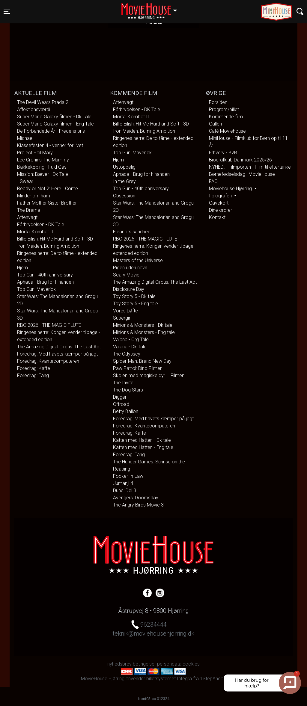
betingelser (144, 664)
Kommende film (226, 117)
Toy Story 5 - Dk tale (134, 296)
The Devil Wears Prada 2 (42, 102)
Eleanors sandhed (132, 232)
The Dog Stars (128, 390)
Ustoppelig (124, 167)
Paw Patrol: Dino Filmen (137, 368)
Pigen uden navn (130, 267)
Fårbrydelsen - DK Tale (40, 224)
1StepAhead (213, 678)
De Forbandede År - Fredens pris (51, 131)
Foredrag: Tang (33, 375)
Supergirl (122, 318)
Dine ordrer (220, 210)
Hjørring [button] (152, 8)
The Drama (28, 210)
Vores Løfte (125, 311)
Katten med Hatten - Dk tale (142, 440)
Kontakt (217, 217)
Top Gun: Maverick (36, 289)
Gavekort (218, 203)
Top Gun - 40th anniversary (45, 275)
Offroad (121, 404)
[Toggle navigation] (7, 11)
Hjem (22, 267)
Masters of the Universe (138, 260)
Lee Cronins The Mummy (43, 160)
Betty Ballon (125, 411)
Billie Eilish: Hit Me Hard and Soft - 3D (55, 239)
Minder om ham (33, 196)
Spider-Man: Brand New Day (142, 361)
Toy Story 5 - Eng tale (135, 303)
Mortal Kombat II (35, 232)
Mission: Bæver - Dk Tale (42, 174)
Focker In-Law (128, 476)
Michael (25, 138)
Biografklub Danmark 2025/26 (240, 160)
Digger (120, 397)
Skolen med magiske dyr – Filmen (148, 375)
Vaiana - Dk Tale (130, 347)
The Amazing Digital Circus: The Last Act (59, 347)
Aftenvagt (27, 217)
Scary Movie (126, 275)
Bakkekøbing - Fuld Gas (42, 167)
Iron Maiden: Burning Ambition (48, 246)
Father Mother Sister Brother (47, 203)
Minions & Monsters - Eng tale (144, 332)
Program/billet (224, 109)
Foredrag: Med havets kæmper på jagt (57, 354)
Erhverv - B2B (223, 152)
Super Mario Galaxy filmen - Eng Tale (55, 124)
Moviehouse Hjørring (231, 188)
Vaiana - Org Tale (131, 339)
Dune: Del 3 (124, 490)
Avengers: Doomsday (135, 498)
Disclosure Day (128, 289)
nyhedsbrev (119, 664)
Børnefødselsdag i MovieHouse (242, 174)
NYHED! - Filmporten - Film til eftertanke (250, 167)
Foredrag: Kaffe (33, 368)
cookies (191, 664)
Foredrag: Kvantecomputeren (48, 361)
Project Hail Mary (35, 152)
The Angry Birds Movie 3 (138, 505)
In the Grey (124, 181)
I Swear (25, 181)
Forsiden (218, 102)
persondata (169, 664)
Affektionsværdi (33, 109)
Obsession (124, 196)
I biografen (221, 196)
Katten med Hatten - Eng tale (143, 447)
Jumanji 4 (123, 483)
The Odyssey (126, 354)
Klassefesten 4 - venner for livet (50, 145)
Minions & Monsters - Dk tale (142, 325)
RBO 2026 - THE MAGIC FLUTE (49, 325)
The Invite (123, 382)
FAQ (213, 181)
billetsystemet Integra (169, 678)
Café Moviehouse (227, 131)
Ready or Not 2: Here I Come (47, 188)
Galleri (215, 124)
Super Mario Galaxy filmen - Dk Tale (54, 117)
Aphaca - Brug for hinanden (45, 282)
